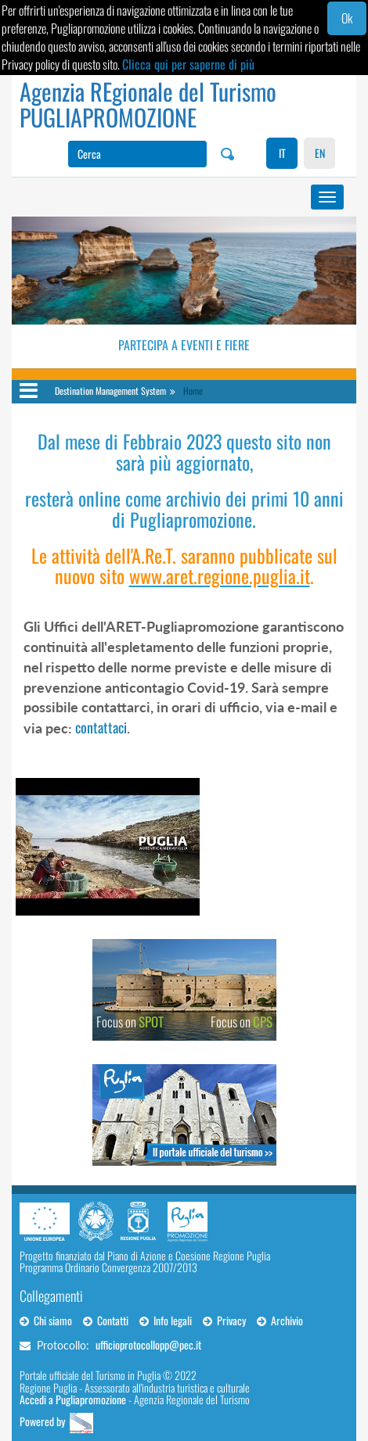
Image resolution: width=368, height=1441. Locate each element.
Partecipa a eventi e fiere (184, 344)
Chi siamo (46, 1320)
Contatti (105, 1320)
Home (193, 390)
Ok (346, 18)
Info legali (165, 1320)
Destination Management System (110, 390)
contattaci (101, 727)
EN (320, 153)
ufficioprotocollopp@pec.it (148, 1344)
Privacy (224, 1320)
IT (282, 153)
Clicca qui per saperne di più (188, 64)
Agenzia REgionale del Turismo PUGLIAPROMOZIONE (148, 103)
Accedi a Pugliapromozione (73, 1399)
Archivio (280, 1320)
